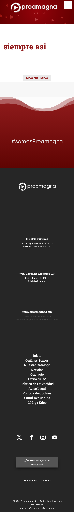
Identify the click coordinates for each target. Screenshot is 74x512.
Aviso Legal (37, 388)
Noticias (37, 369)
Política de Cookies (37, 393)
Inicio (37, 355)
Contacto (37, 374)
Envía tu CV (37, 379)
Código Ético (37, 402)
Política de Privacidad (37, 384)
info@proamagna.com (37, 312)
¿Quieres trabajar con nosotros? (37, 462)
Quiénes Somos (37, 360)
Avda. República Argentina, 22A (37, 273)
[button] (68, 5)
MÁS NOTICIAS (37, 77)
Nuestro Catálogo (37, 365)
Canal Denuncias (37, 398)
